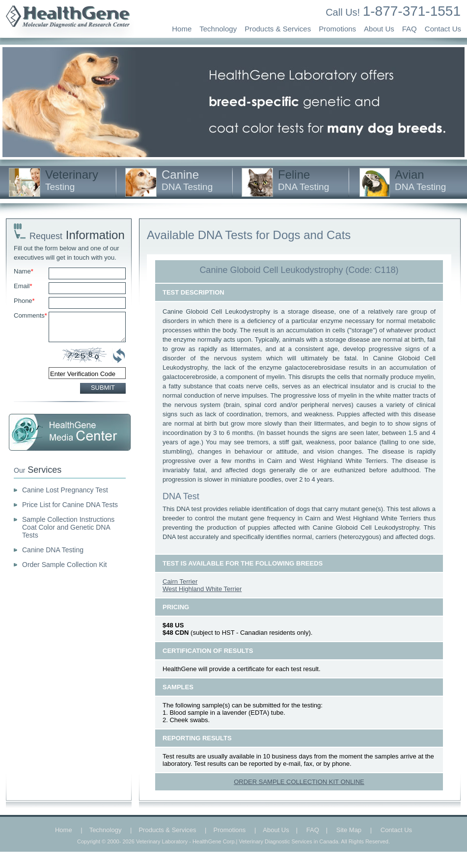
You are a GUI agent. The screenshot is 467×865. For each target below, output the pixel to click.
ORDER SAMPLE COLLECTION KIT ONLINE (299, 781)
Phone (24, 300)
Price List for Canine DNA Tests (70, 505)
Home (182, 29)
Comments (30, 315)
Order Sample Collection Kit (64, 564)
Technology (218, 29)
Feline (303, 180)
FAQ (409, 29)
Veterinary (71, 180)
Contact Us (443, 29)
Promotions (337, 29)
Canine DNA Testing (52, 550)
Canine (187, 180)
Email (23, 286)
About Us (379, 29)
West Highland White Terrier (202, 589)
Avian (420, 180)
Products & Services (278, 29)
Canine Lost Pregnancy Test (65, 490)
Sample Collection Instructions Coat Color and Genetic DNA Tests (68, 527)
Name (23, 271)
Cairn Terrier (180, 581)
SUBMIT (103, 387)
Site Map (348, 830)
